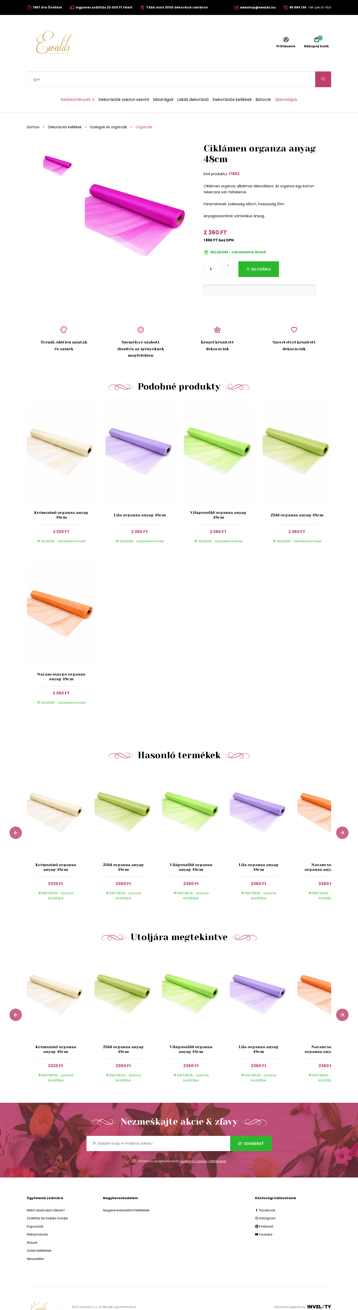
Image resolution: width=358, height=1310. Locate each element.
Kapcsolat (35, 1210)
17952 (233, 158)
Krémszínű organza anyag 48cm (61, 499)
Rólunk (32, 1227)
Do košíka (261, 254)
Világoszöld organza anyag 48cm (218, 499)
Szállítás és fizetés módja (47, 1202)
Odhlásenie (217, 1145)
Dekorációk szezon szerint (123, 84)
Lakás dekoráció (193, 84)
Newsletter (35, 1243)
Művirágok (163, 84)
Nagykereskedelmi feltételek (126, 1194)
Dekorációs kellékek (232, 84)
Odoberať (251, 1128)
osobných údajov (193, 1145)
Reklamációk (37, 1218)
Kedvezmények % (78, 84)
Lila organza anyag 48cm (140, 499)
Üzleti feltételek (39, 1235)
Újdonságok (286, 84)
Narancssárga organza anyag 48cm (61, 661)
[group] (60, 824)
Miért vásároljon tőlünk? (46, 1194)
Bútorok (263, 84)
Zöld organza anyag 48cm (296, 499)
